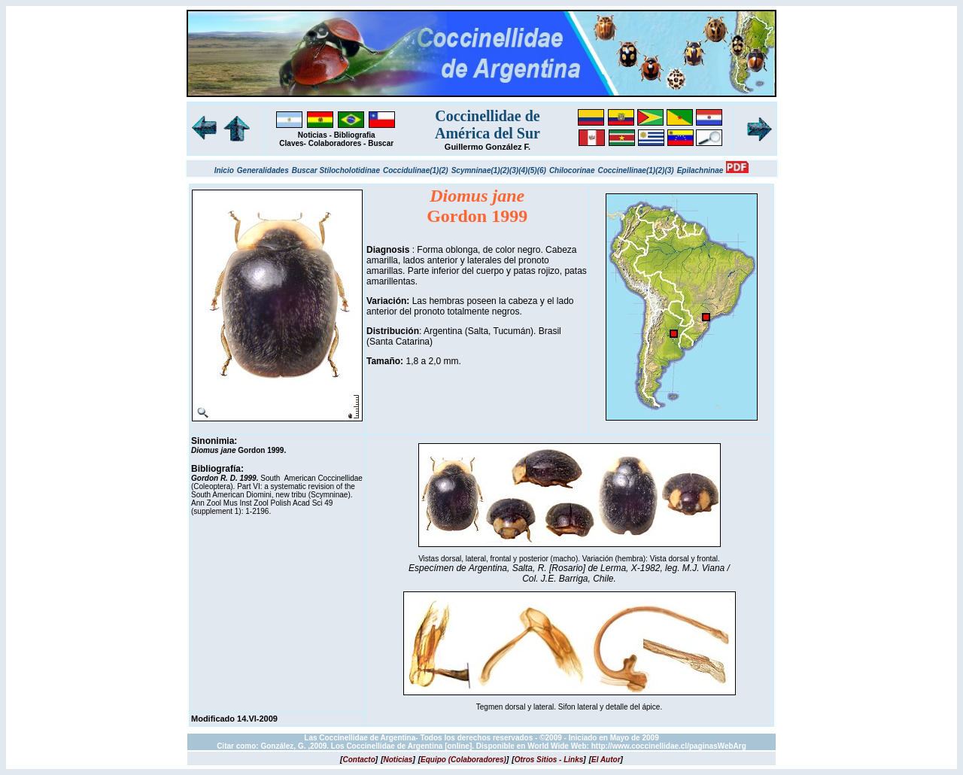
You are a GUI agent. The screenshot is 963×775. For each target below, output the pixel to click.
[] (359, 759)
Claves (291, 143)
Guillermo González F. (487, 146)
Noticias (312, 135)
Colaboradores (335, 143)
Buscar (380, 143)
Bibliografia (354, 135)
